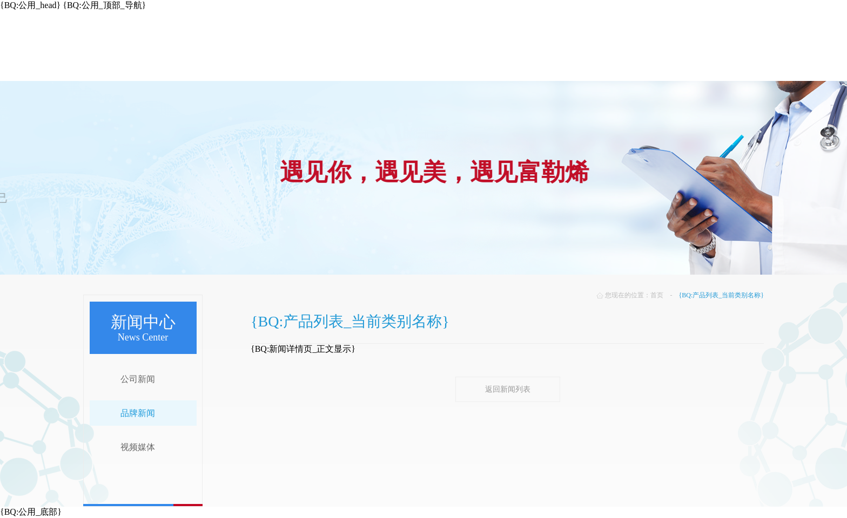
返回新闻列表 (507, 389)
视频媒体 (137, 447)
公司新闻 (137, 379)
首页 (656, 295)
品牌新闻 (137, 413)
